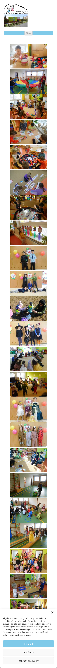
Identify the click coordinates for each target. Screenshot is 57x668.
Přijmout (28, 643)
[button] (52, 612)
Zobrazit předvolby (29, 660)
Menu (28, 33)
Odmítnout (28, 652)
